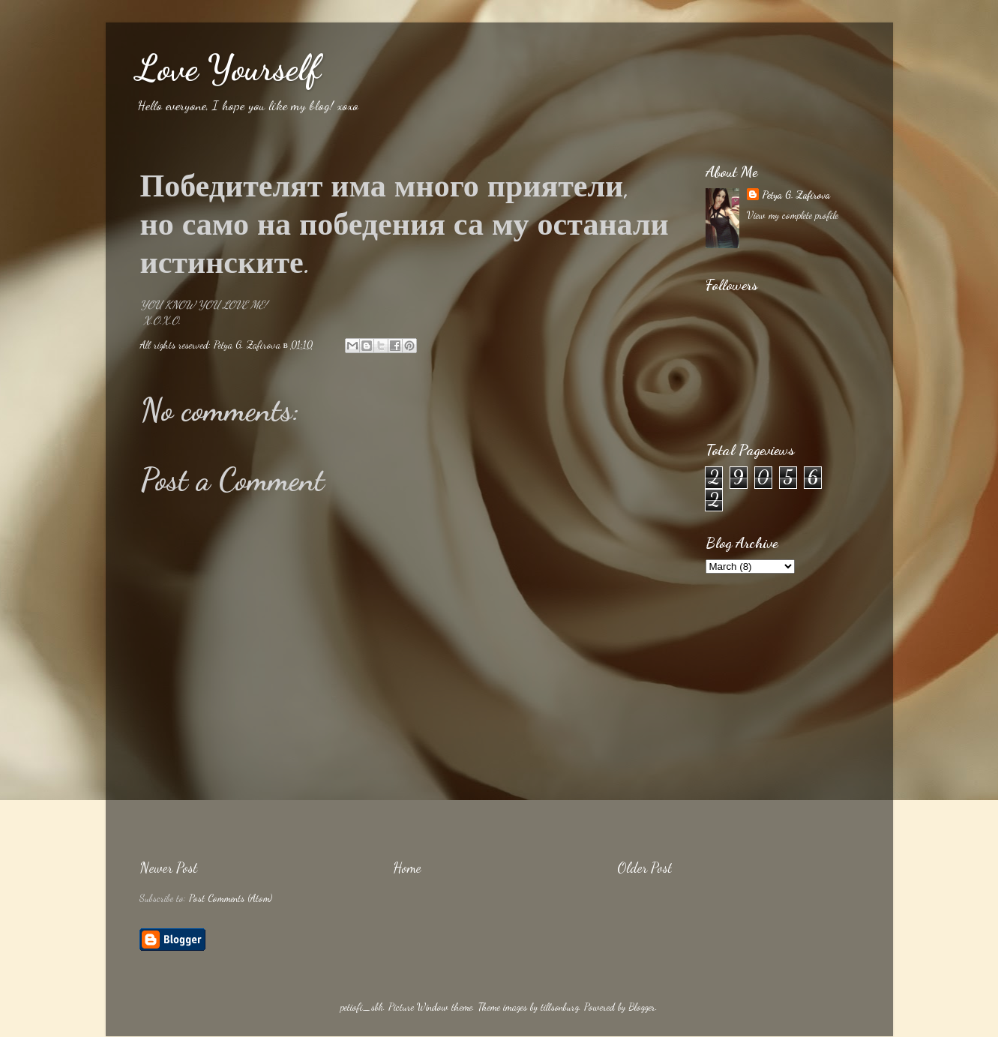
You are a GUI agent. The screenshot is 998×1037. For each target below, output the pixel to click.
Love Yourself (228, 67)
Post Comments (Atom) (230, 898)
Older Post (644, 867)
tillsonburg (560, 1007)
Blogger (641, 1007)
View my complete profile (792, 215)
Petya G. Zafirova (796, 195)
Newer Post (168, 867)
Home (407, 867)
